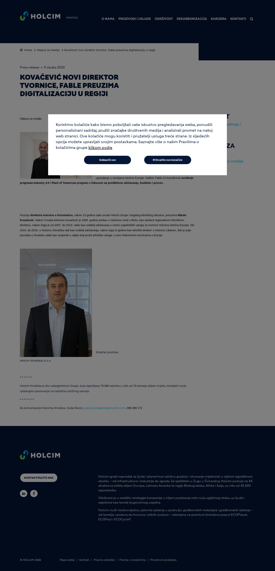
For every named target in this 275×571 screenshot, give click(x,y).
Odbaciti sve (107, 160)
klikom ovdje (100, 147)
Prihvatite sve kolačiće (167, 160)
